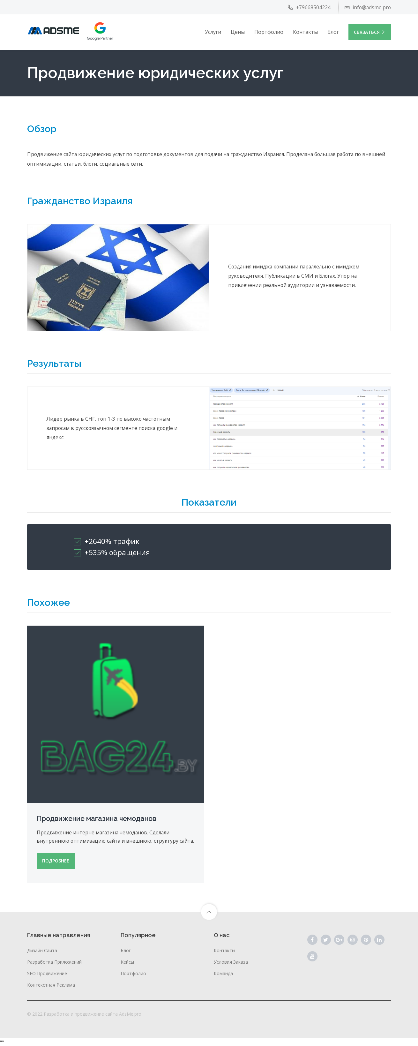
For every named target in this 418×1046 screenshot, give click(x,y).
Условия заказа (231, 960)
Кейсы (127, 960)
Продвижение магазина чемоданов (98, 809)
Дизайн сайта (42, 949)
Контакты (305, 31)
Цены (238, 31)
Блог (333, 31)
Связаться (369, 32)
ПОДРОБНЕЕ (55, 859)
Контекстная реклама (51, 983)
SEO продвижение (47, 972)
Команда (223, 972)
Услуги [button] (213, 31)
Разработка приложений (54, 960)
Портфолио (268, 31)
